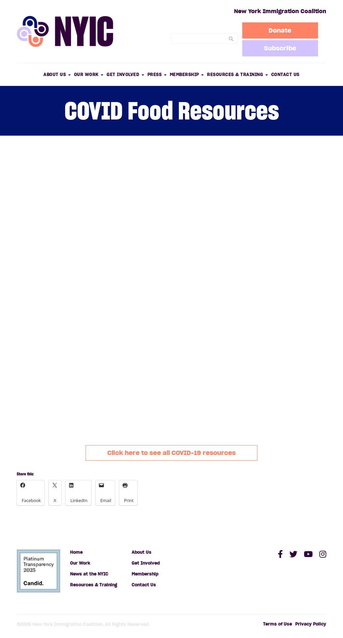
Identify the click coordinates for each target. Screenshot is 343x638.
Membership (187, 74)
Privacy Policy (310, 624)
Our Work (89, 74)
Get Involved (125, 74)
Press (157, 74)
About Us (57, 74)
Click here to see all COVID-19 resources (171, 453)
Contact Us (285, 74)
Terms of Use (277, 624)
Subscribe (280, 48)
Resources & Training (237, 74)
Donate (280, 30)
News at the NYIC (89, 574)
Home (76, 552)
